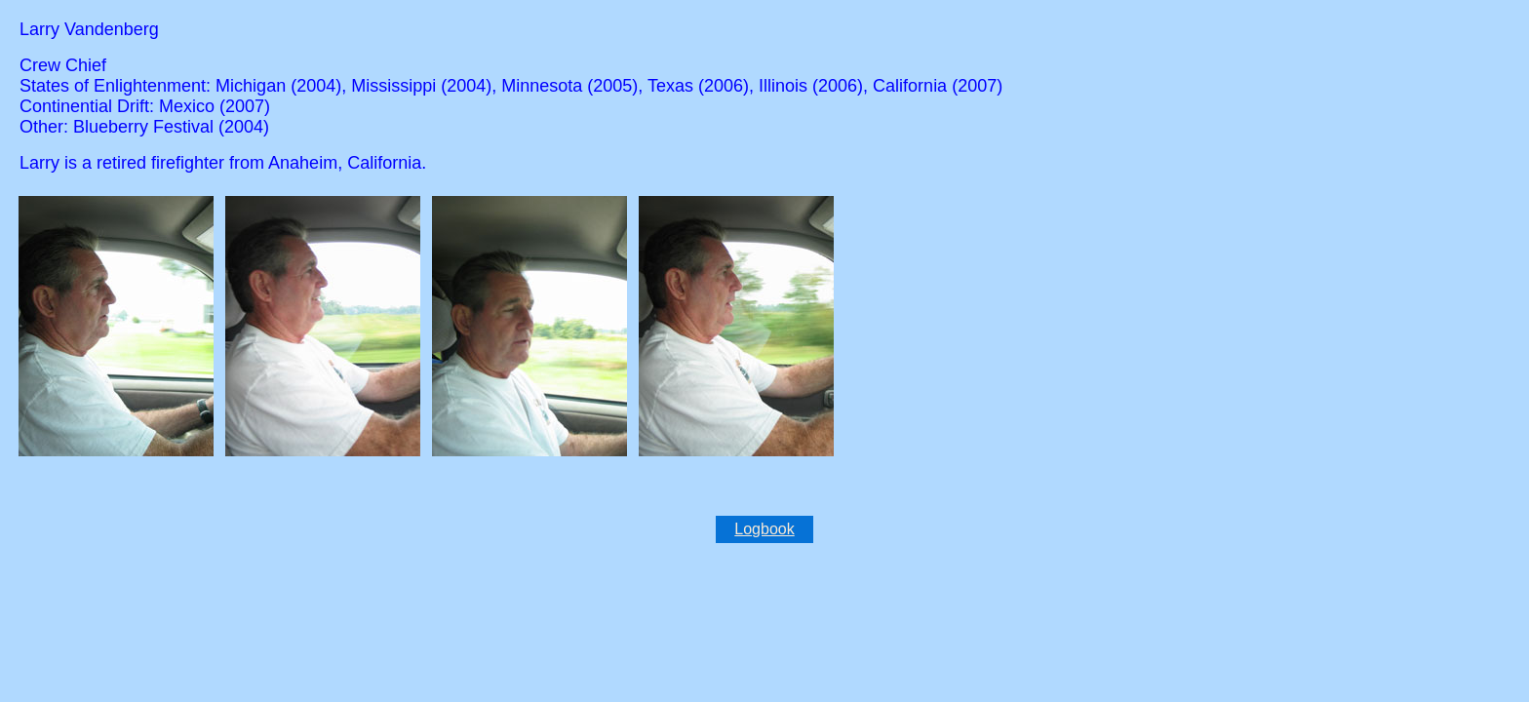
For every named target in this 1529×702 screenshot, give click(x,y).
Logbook (764, 529)
